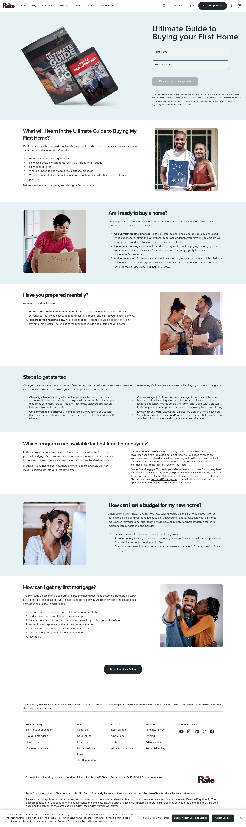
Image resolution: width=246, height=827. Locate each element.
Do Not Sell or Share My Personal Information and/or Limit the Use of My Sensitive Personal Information (135, 793)
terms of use (96, 821)
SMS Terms (102, 777)
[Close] (240, 818)
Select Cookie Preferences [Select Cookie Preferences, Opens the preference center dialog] (156, 818)
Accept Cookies (223, 818)
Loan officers (118, 729)
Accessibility (33, 777)
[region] (123, 818)
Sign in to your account (39, 729)
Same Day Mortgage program (167, 472)
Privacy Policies (85, 777)
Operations (117, 736)
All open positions (122, 748)
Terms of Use (118, 777)
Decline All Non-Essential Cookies (190, 818)
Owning (150, 736)
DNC (129, 777)
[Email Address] (190, 64)
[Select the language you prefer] (239, 5)
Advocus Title (153, 742)
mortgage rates (117, 526)
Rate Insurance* (154, 729)
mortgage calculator (151, 517)
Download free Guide (123, 669)
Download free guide (175, 81)
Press (80, 754)
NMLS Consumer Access (148, 777)
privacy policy (78, 821)
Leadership (83, 742)
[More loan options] (231, 5)
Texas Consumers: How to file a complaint (49, 793)
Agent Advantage (155, 748)
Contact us (32, 742)
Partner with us (86, 748)
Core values (84, 736)
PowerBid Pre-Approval (164, 479)
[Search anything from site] (164, 5)
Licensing (47, 777)
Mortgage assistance (38, 748)
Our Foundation (86, 760)
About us (82, 729)
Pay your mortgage (37, 736)
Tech (114, 742)
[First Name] (190, 52)
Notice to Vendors (64, 777)
